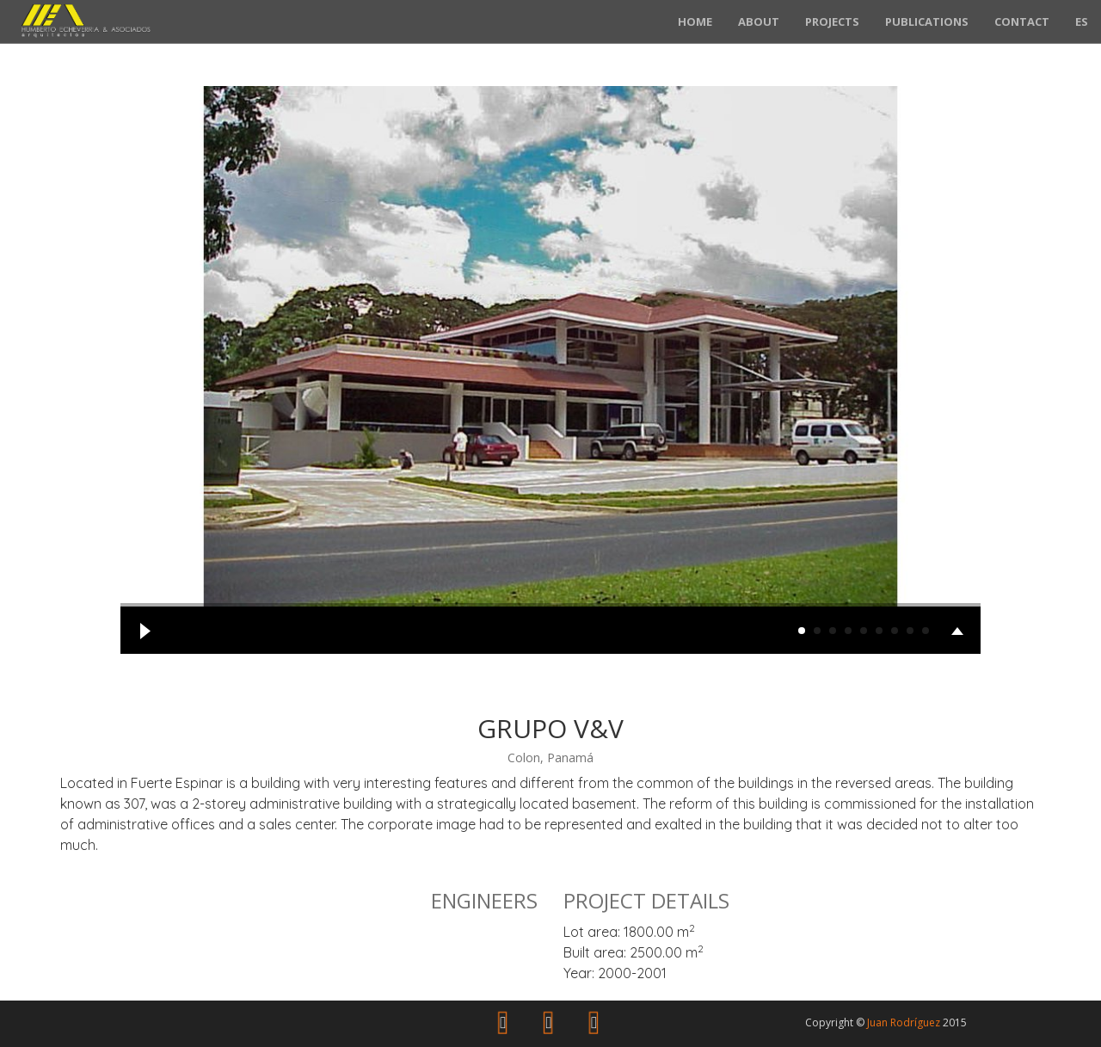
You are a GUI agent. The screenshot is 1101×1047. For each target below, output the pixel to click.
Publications (927, 21)
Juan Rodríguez (903, 1022)
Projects (832, 21)
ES (1081, 21)
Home (695, 21)
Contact (1021, 21)
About (758, 21)
